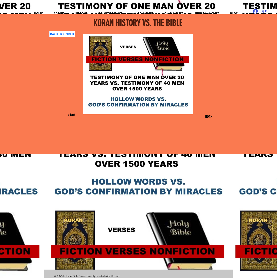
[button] (81, 12)
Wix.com (115, 276)
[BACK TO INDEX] (62, 34)
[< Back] (74, 115)
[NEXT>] (208, 116)
